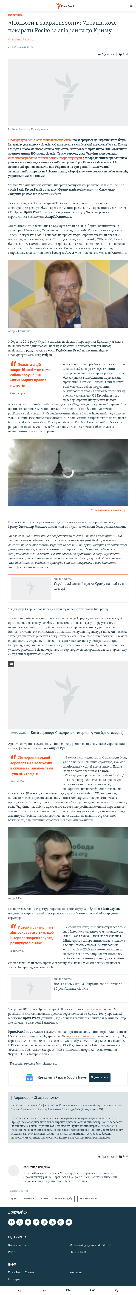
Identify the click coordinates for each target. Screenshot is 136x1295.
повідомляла (93, 1009)
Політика (15, 15)
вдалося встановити (80, 1036)
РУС (92, 1290)
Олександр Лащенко (21, 39)
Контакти (76, 1271)
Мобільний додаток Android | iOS (90, 1244)
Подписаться (99, 1077)
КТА (68, 1290)
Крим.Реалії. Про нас (21, 1271)
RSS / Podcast (78, 1251)
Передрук (14, 1278)
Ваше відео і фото (19, 1244)
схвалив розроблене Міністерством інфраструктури (45, 158)
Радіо (11, 1251)
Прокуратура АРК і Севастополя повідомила (39, 140)
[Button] (106, 55)
